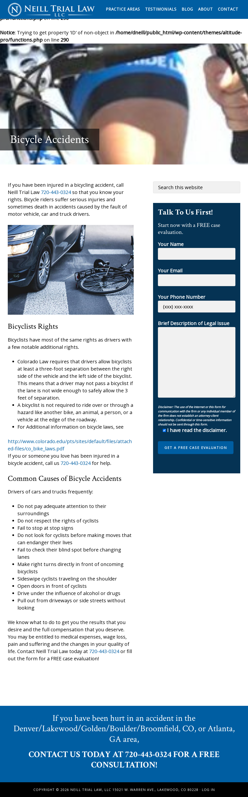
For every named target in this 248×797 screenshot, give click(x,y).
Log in (208, 789)
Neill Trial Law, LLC (51, 9)
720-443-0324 (56, 192)
